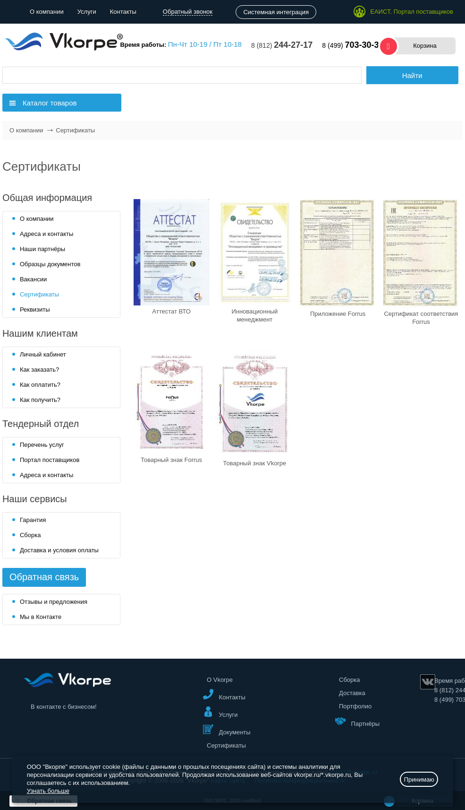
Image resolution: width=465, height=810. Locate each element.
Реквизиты (35, 309)
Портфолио (355, 706)
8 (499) (352, 45)
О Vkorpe (220, 679)
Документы (227, 730)
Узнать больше (48, 790)
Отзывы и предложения (53, 601)
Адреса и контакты (46, 233)
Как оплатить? (40, 384)
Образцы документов (50, 264)
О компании (47, 11)
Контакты (123, 11)
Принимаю (419, 779)
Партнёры (357, 721)
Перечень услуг (42, 444)
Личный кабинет (43, 354)
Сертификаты (39, 294)
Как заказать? (39, 369)
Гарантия (33, 519)
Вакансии (33, 279)
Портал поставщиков (49, 459)
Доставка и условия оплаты (59, 550)
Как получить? (40, 399)
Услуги (86, 11)
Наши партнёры (42, 249)
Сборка (30, 535)
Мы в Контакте (40, 616)
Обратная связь (44, 577)
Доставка (352, 693)
